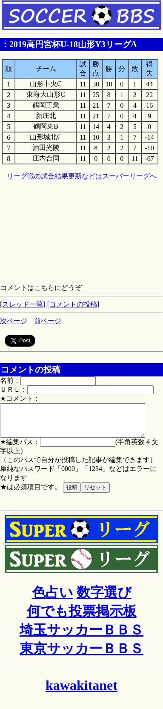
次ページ (13, 320)
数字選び (104, 598)
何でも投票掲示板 (82, 617)
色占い (52, 598)
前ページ (47, 320)
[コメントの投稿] (73, 304)
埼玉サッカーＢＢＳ (81, 636)
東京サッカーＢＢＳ (81, 655)
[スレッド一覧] (23, 304)
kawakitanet (81, 691)
